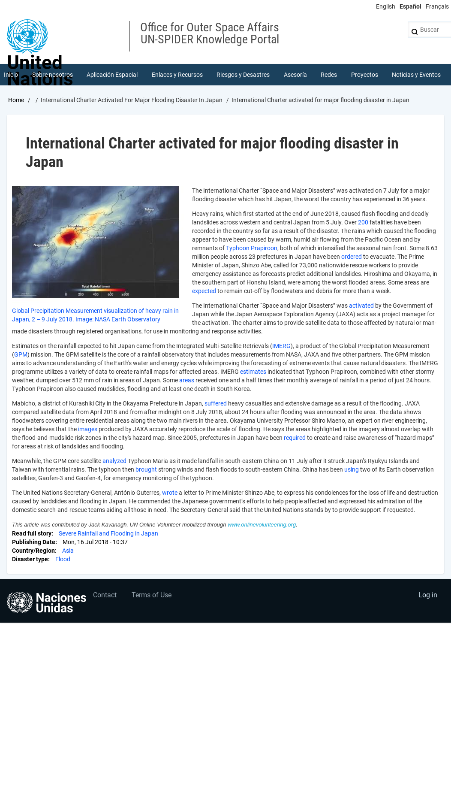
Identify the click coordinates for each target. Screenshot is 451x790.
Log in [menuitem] (427, 595)
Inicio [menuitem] (11, 74)
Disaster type (30, 559)
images (87, 429)
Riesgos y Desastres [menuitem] (243, 74)
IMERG (281, 345)
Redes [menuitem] (329, 74)
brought (146, 469)
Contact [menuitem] (105, 595)
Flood (62, 559)
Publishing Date (33, 542)
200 (363, 222)
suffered (215, 403)
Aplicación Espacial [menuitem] (112, 74)
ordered (351, 256)
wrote (169, 492)
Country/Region (33, 550)
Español (410, 6)
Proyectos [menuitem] (364, 74)
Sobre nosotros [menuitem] (52, 74)
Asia (68, 550)
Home (16, 100)
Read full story (31, 533)
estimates (253, 371)
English (385, 6)
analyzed (114, 460)
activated (361, 305)
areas (186, 380)
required (295, 437)
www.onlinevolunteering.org (262, 524)
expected (204, 291)
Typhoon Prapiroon (251, 248)
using (351, 469)
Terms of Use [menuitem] (151, 595)
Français (437, 6)
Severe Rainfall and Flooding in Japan (108, 533)
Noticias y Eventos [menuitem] (416, 74)
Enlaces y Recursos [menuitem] (177, 74)
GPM (20, 354)
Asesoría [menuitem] (295, 74)
